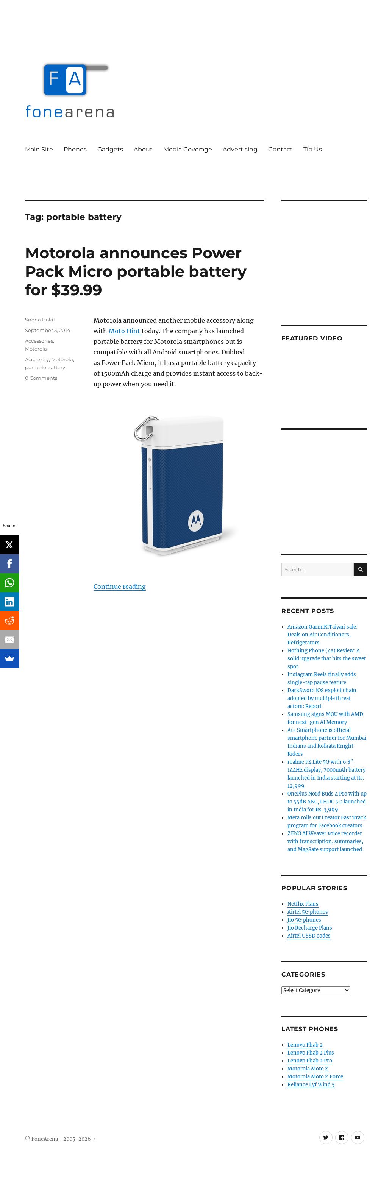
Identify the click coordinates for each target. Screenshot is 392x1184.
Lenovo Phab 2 (305, 1045)
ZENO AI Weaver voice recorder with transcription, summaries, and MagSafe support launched (325, 841)
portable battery (45, 367)
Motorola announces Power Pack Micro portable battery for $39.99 (136, 271)
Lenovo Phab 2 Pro (309, 1061)
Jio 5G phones (304, 920)
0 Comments (41, 378)
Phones (75, 149)
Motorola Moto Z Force (315, 1076)
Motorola (36, 349)
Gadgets (110, 149)
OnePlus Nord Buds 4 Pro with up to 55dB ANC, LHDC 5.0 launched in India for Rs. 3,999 (327, 802)
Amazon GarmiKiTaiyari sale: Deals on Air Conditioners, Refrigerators (322, 635)
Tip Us (312, 149)
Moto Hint (125, 331)
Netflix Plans (303, 904)
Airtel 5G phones (307, 912)
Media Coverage (187, 149)
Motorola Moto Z (307, 1068)
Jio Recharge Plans (309, 928)
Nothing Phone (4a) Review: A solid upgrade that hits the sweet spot (326, 658)
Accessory (37, 359)
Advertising (240, 149)
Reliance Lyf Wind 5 (311, 1084)
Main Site (39, 149)
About (143, 149)
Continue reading (120, 586)
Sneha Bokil (40, 320)
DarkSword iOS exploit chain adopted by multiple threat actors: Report (321, 698)
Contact (280, 149)
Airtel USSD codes (309, 936)
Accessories (39, 341)
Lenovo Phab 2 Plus (310, 1053)
